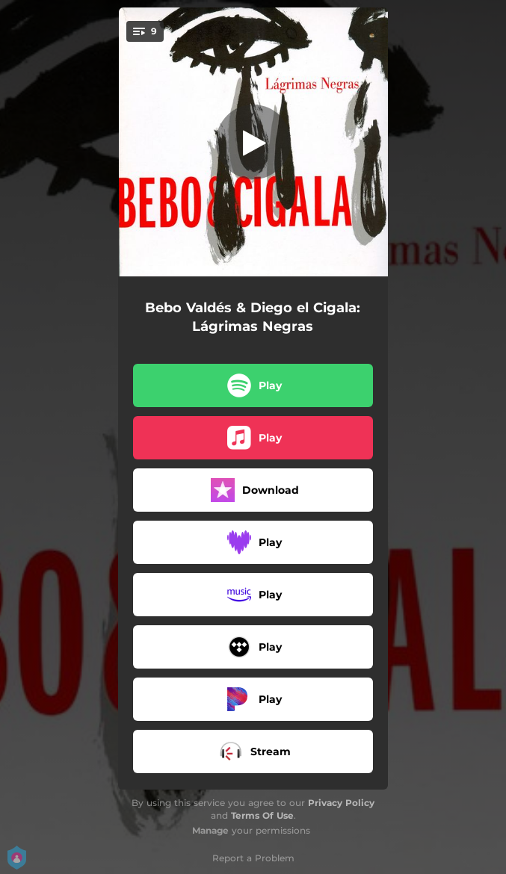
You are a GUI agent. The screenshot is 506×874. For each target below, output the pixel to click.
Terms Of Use (262, 815)
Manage (210, 830)
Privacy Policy (341, 802)
